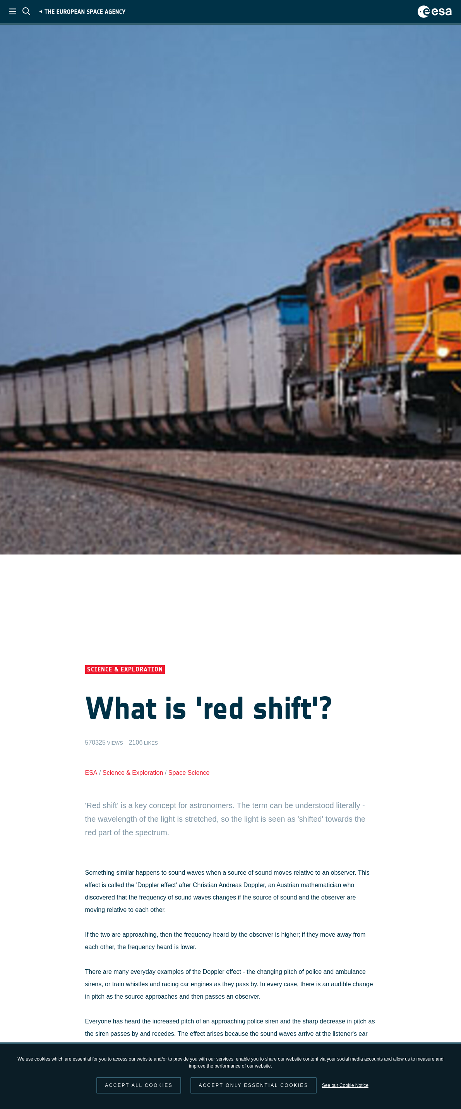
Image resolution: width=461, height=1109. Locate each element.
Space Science (189, 772)
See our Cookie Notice (345, 1085)
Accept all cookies (139, 1085)
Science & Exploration (133, 772)
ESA (91, 772)
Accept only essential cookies (253, 1085)
